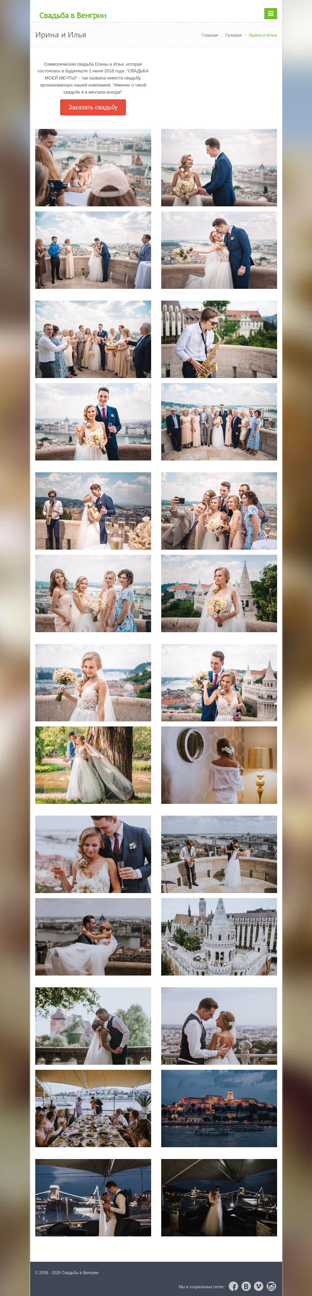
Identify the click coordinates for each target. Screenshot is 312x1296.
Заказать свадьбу (93, 107)
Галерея (233, 35)
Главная (210, 35)
